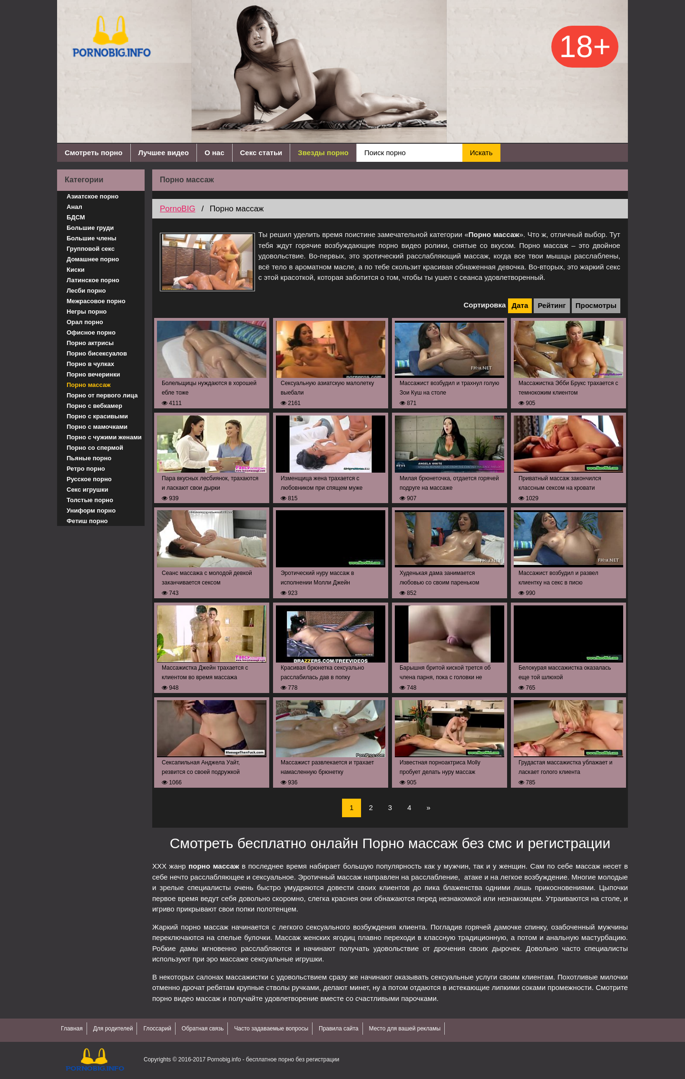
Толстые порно (90, 500)
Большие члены (92, 238)
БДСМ (76, 217)
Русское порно (89, 479)
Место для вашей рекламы (405, 1028)
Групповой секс (91, 248)
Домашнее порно (93, 259)
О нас (215, 152)
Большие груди (90, 227)
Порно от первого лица (102, 395)
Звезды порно (323, 152)
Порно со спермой (95, 447)
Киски (76, 269)
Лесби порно (86, 290)
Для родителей (113, 1028)
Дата (520, 305)
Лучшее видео (163, 152)
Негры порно (87, 311)
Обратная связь (203, 1028)
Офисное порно (91, 332)
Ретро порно (86, 468)
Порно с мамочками (97, 426)
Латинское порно (93, 280)
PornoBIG (178, 208)
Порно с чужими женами (104, 437)
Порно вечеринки (93, 374)
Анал (74, 206)
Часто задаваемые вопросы (271, 1028)
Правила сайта (338, 1028)
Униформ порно (91, 510)
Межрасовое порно (96, 301)
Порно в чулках (90, 363)
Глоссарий (157, 1028)
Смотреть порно (94, 152)
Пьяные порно (89, 458)
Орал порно (85, 322)
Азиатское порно (92, 196)
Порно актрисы (90, 342)
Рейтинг (552, 305)
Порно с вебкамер (94, 405)
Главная (72, 1028)
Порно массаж (88, 384)
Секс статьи (261, 152)
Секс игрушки (87, 489)
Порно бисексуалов (97, 353)
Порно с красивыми (97, 416)
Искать (481, 152)
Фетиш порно (87, 521)
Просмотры (596, 305)
